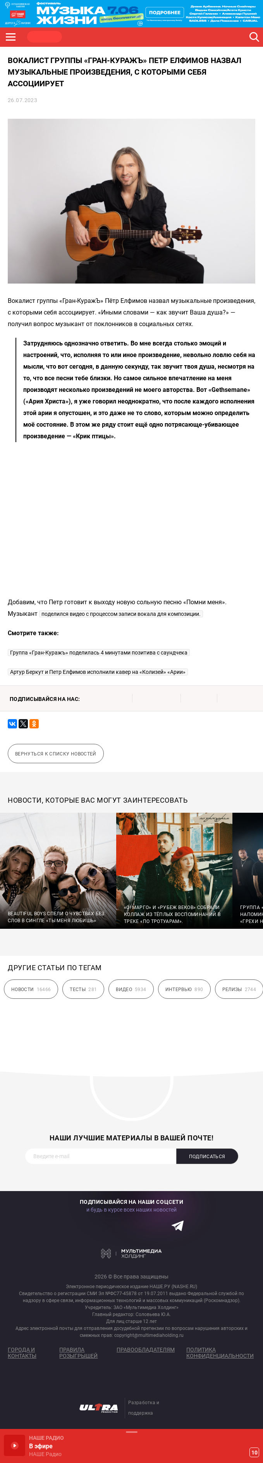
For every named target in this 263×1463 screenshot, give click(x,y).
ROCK (81, 37)
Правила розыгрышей (78, 1353)
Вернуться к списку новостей (55, 754)
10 (254, 1452)
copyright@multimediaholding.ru (149, 1335)
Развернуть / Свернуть (131, 1432)
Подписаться (207, 1156)
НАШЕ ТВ (191, 37)
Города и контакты (22, 1353)
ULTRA (155, 37)
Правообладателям (146, 1350)
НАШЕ (44, 37)
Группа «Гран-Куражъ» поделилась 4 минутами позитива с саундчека (98, 652)
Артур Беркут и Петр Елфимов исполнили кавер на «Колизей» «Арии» (98, 672)
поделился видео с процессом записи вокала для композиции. (121, 614)
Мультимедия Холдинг (131, 1253)
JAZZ (118, 37)
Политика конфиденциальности (220, 1353)
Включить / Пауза (14, 1445)
